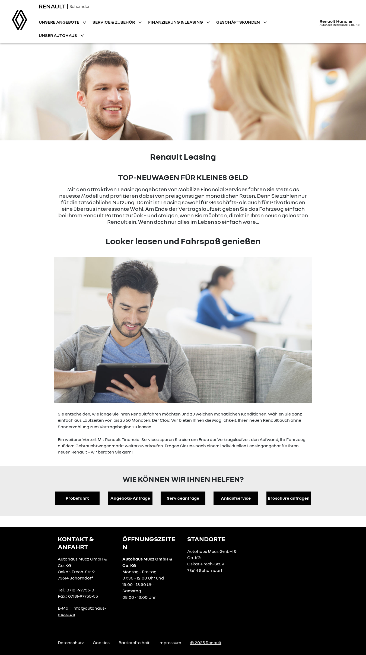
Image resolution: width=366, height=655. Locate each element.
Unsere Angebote (59, 22)
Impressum (169, 642)
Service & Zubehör (114, 22)
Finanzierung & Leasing (176, 22)
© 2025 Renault (205, 642)
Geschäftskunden (238, 22)
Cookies (101, 642)
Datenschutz (71, 642)
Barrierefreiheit (134, 642)
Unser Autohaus (58, 35)
